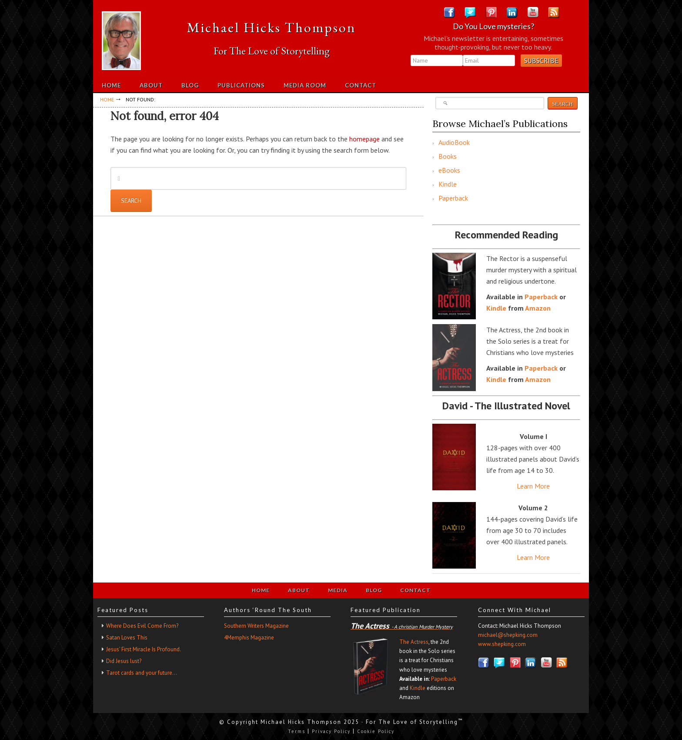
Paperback (453, 198)
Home (261, 590)
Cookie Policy (375, 731)
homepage (364, 138)
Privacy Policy (331, 731)
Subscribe (541, 60)
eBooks (449, 170)
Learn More (533, 486)
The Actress (413, 642)
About (299, 590)
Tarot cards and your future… (141, 672)
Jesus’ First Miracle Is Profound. (143, 649)
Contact (415, 590)
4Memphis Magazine (249, 637)
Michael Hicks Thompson (271, 27)
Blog (374, 590)
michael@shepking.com (508, 635)
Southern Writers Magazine (256, 626)
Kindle (447, 184)
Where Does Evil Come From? (142, 626)
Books (447, 156)
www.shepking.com (502, 644)
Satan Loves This (126, 637)
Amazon (538, 308)
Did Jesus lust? (123, 661)
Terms (296, 731)
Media (338, 590)
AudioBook (454, 142)
